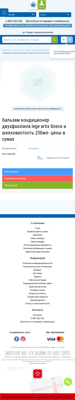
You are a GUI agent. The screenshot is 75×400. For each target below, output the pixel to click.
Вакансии (37, 235)
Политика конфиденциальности (37, 263)
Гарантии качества (37, 287)
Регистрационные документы (37, 245)
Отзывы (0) (10, 185)
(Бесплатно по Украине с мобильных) (47, 21)
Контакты (37, 315)
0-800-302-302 (14, 21)
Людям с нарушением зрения (37, 32)
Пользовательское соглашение (37, 266)
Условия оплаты (37, 290)
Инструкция (11, 171)
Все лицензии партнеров (38, 363)
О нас (37, 228)
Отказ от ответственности (37, 303)
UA (69, 40)
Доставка (37, 273)
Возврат (37, 270)
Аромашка (34, 148)
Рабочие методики (37, 280)
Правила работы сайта (37, 231)
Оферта (37, 277)
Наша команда (37, 238)
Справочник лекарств (37, 297)
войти (42, 7)
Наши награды (37, 242)
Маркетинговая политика (37, 252)
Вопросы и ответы (37, 293)
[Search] (54, 40)
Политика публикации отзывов (37, 248)
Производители (37, 300)
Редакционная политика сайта (37, 283)
